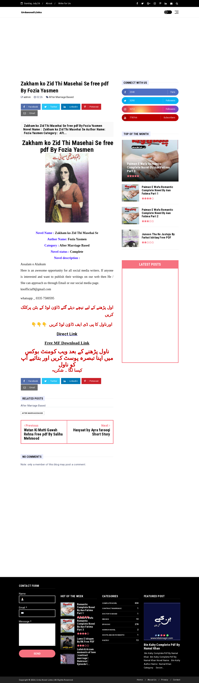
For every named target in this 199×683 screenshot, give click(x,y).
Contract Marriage (111, 608)
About (49, 3)
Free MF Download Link (67, 343)
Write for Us (64, 3)
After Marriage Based (61, 97)
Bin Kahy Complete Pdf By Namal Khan (162, 646)
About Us (152, 680)
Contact (176, 680)
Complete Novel (109, 603)
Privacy (164, 680)
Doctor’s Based (109, 614)
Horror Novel (108, 630)
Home (140, 680)
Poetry (105, 640)
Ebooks (105, 619)
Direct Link (67, 334)
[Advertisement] (100, 45)
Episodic (106, 624)
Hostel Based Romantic (113, 635)
